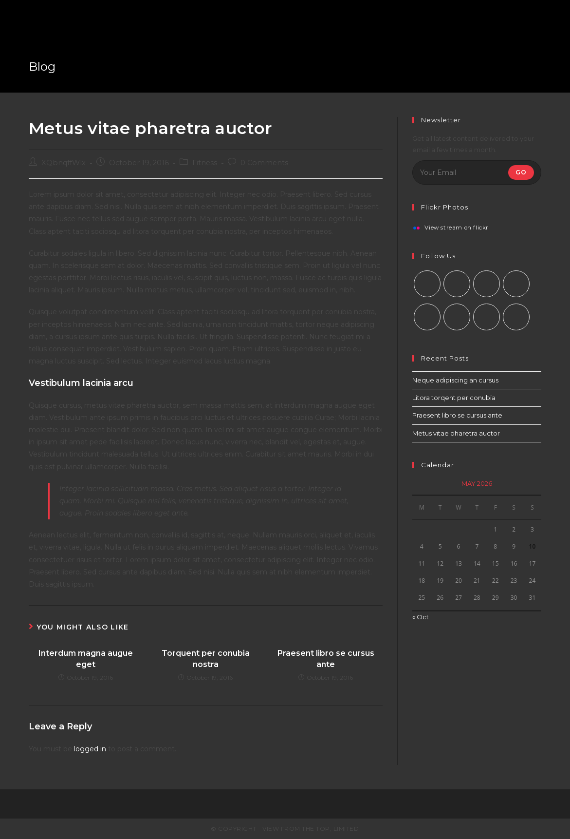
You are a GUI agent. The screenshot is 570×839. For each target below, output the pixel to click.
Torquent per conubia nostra (206, 658)
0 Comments (264, 162)
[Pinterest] (427, 317)
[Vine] (456, 317)
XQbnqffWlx (63, 162)
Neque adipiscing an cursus (455, 380)
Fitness (204, 162)
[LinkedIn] (516, 283)
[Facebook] (456, 283)
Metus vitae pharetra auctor (456, 433)
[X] (427, 283)
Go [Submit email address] (521, 172)
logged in (90, 748)
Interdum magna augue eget (85, 658)
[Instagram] (486, 283)
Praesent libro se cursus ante (325, 658)
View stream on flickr (456, 228)
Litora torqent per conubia (454, 397)
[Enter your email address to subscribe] (476, 172)
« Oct (420, 617)
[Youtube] (486, 317)
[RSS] (516, 317)
